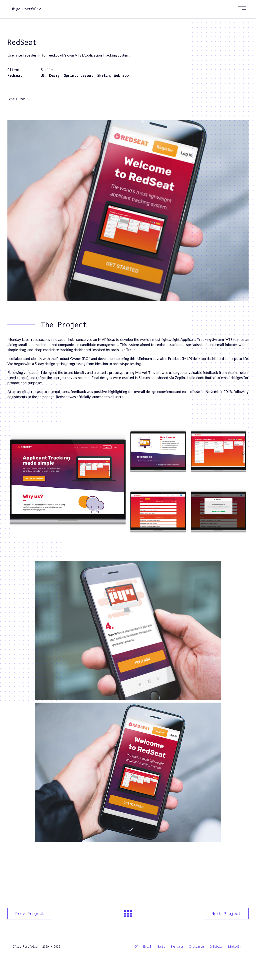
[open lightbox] (68, 482)
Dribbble (216, 946)
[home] (122, 9)
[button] (242, 9)
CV (136, 946)
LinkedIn (234, 946)
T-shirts (177, 946)
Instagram (196, 946)
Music (161, 946)
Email (147, 946)
